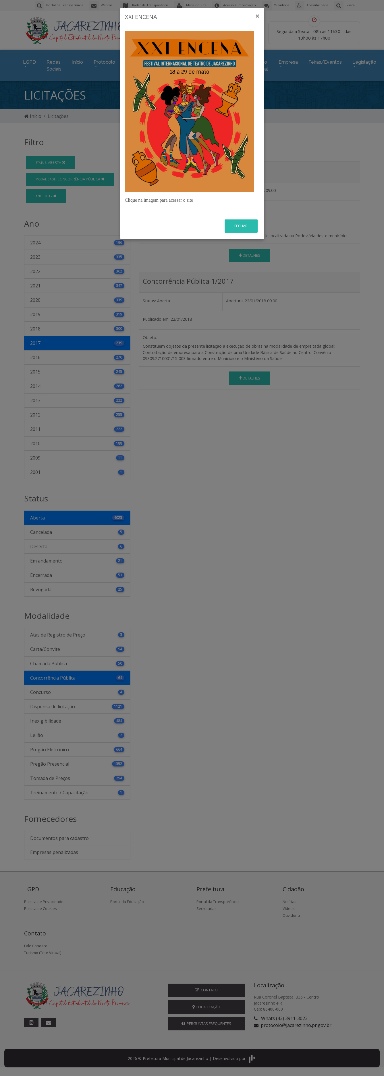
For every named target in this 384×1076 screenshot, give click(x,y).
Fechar (241, 178)
